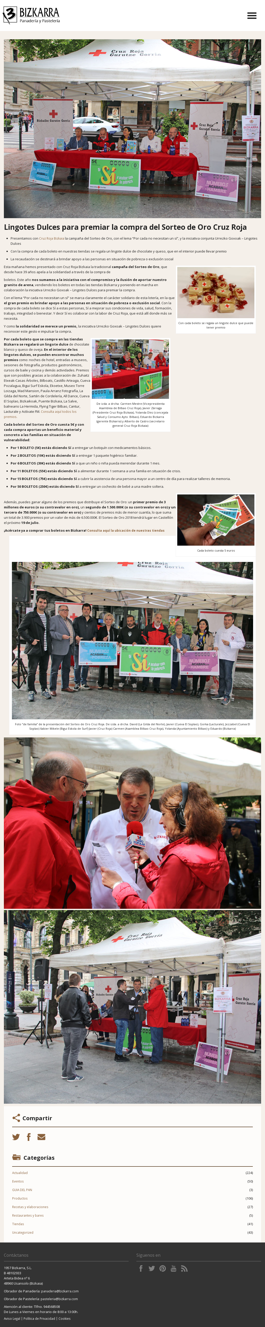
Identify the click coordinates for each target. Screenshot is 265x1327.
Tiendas (18, 1224)
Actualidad (20, 1173)
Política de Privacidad (39, 1318)
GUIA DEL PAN (22, 1190)
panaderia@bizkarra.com (60, 1291)
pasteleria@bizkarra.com (59, 1299)
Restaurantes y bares (28, 1215)
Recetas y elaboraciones (30, 1207)
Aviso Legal (12, 1318)
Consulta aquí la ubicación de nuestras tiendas (126, 530)
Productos (20, 1198)
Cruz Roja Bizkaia (51, 238)
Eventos (18, 1181)
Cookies (64, 1318)
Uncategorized (22, 1232)
